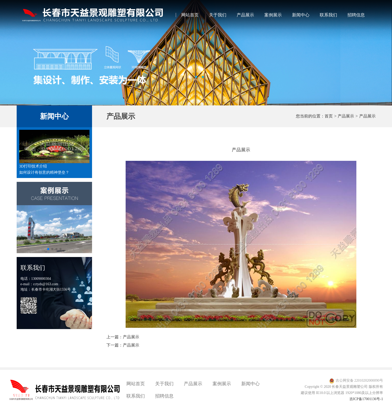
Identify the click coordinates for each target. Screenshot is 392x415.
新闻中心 (300, 15)
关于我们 (217, 15)
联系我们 (328, 15)
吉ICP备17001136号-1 (366, 399)
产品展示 (245, 15)
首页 (329, 116)
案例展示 (273, 15)
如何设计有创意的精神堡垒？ (44, 172)
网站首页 (190, 15)
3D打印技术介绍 (33, 166)
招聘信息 (356, 15)
